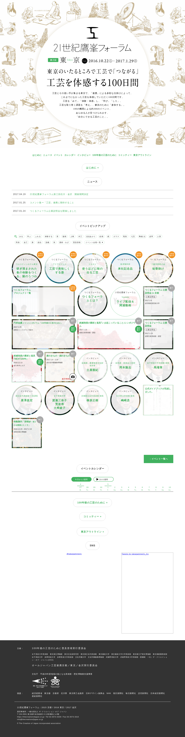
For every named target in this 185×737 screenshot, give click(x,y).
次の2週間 (103, 479)
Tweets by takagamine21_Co (135, 554)
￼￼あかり (90, 236)
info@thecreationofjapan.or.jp (30, 719)
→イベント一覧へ (158, 459)
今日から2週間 (81, 479)
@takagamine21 (74, 554)
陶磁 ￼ (142, 236)
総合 (40, 242)
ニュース (47, 155)
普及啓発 (77, 242)
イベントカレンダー (92, 468)
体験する (49, 236)
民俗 (18, 242)
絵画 (101, 236)
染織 (47, 242)
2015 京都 (46, 707)
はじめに (36, 155)
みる (21, 236)
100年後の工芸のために (104, 155)
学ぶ (29, 236)
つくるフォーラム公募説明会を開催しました (53, 211)
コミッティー (125, 155)
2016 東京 (59, 707)
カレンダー (70, 155)
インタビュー (84, 155)
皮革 (151, 236)
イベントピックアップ (93, 226)
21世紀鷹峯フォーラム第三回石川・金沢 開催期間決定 (59, 194)
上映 (72, 236)
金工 (26, 242)
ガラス (116, 236)
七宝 (133, 236)
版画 (65, 236)
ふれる (38, 236)
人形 (159, 236)
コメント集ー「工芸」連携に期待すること (52, 202)
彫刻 (125, 236)
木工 (80, 236)
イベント (58, 155)
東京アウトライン (142, 155)
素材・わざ (64, 242)
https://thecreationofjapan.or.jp (30, 717)
